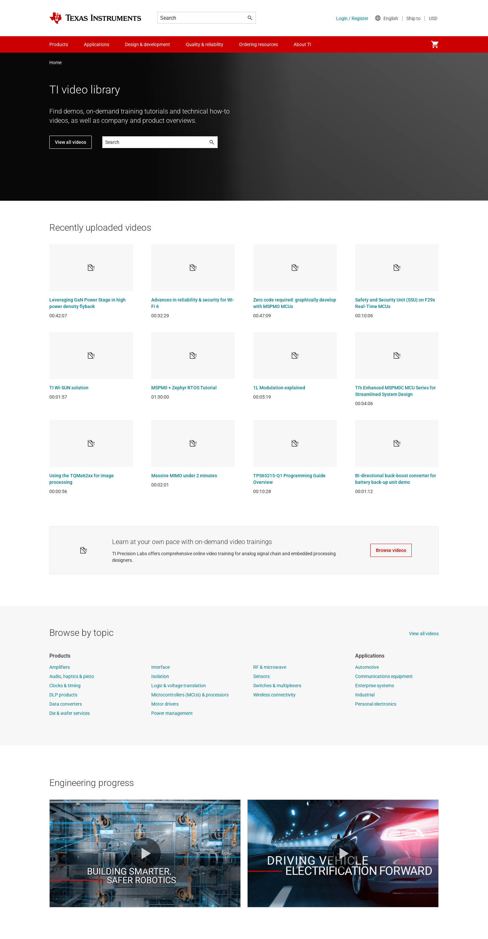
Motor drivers (165, 704)
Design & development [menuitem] (147, 44)
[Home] (95, 18)
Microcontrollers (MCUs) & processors (190, 694)
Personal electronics (375, 704)
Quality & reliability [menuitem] (204, 44)
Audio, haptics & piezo (71, 676)
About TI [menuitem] (302, 44)
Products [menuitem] (58, 44)
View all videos (70, 142)
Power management (172, 713)
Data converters (65, 704)
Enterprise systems (374, 685)
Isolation (160, 676)
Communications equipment (384, 676)
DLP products (63, 694)
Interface (160, 667)
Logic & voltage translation (178, 685)
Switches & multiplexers (277, 685)
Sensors (261, 676)
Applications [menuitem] (96, 44)
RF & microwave (269, 667)
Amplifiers (59, 667)
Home (55, 62)
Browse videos (391, 550)
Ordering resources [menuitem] (258, 44)
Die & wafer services (69, 713)
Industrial (365, 694)
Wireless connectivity (274, 694)
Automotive (367, 667)
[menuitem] (435, 44)
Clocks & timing (65, 685)
